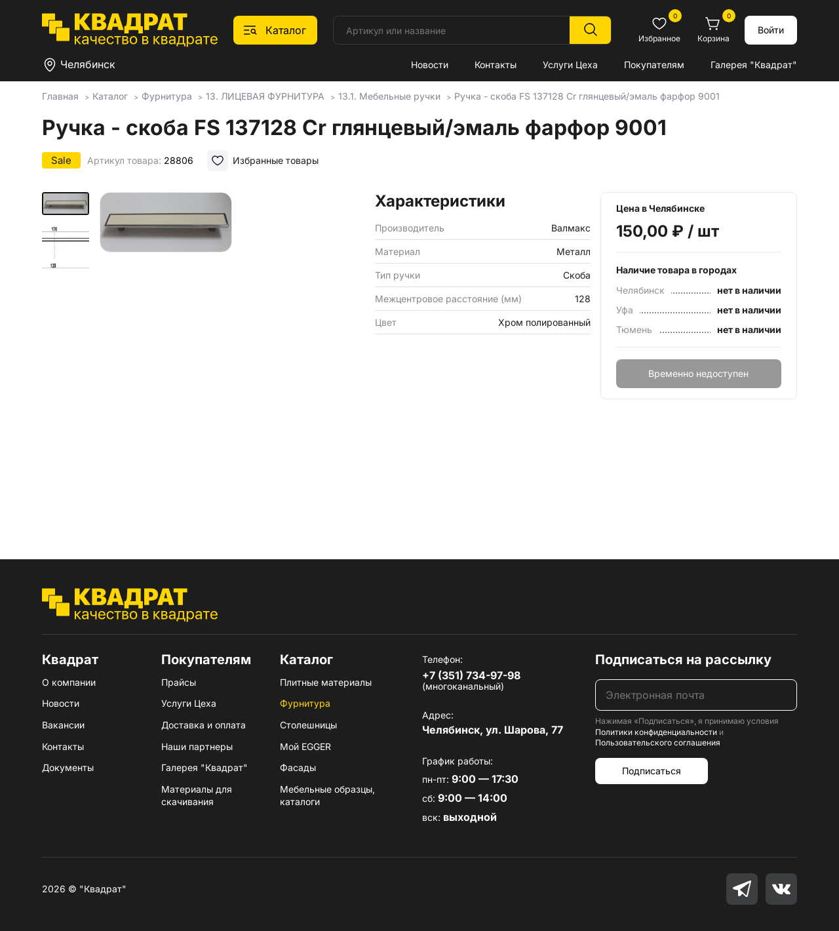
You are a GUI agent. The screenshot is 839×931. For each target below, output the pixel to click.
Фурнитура (305, 703)
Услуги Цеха (570, 64)
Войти (771, 29)
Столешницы (308, 724)
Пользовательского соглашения (657, 742)
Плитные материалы (326, 682)
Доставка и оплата (203, 724)
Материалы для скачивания (196, 795)
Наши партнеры (197, 746)
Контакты (496, 64)
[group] (232, 356)
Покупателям (654, 64)
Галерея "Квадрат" (754, 64)
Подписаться (651, 770)
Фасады (298, 767)
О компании (69, 682)
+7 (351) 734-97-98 (471, 675)
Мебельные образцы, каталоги (327, 795)
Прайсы (178, 682)
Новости (429, 64)
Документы (68, 767)
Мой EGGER (305, 746)
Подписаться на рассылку (683, 659)
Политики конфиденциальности (656, 732)
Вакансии (63, 724)
